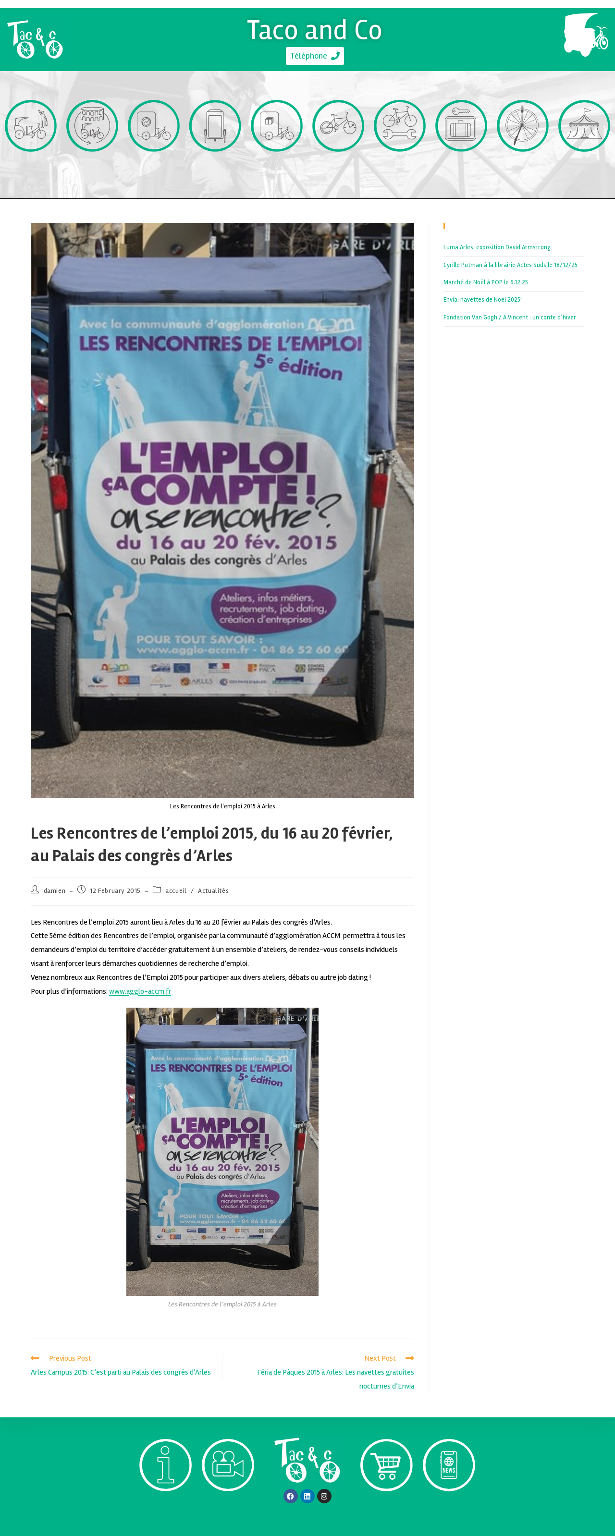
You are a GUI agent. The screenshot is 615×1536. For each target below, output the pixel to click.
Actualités (213, 891)
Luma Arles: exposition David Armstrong (497, 247)
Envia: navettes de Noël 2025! (482, 300)
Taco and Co (315, 29)
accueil (175, 891)
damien (55, 891)
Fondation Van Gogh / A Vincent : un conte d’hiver (509, 317)
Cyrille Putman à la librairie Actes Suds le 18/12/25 (510, 265)
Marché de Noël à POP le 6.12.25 (485, 282)
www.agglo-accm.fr (140, 991)
